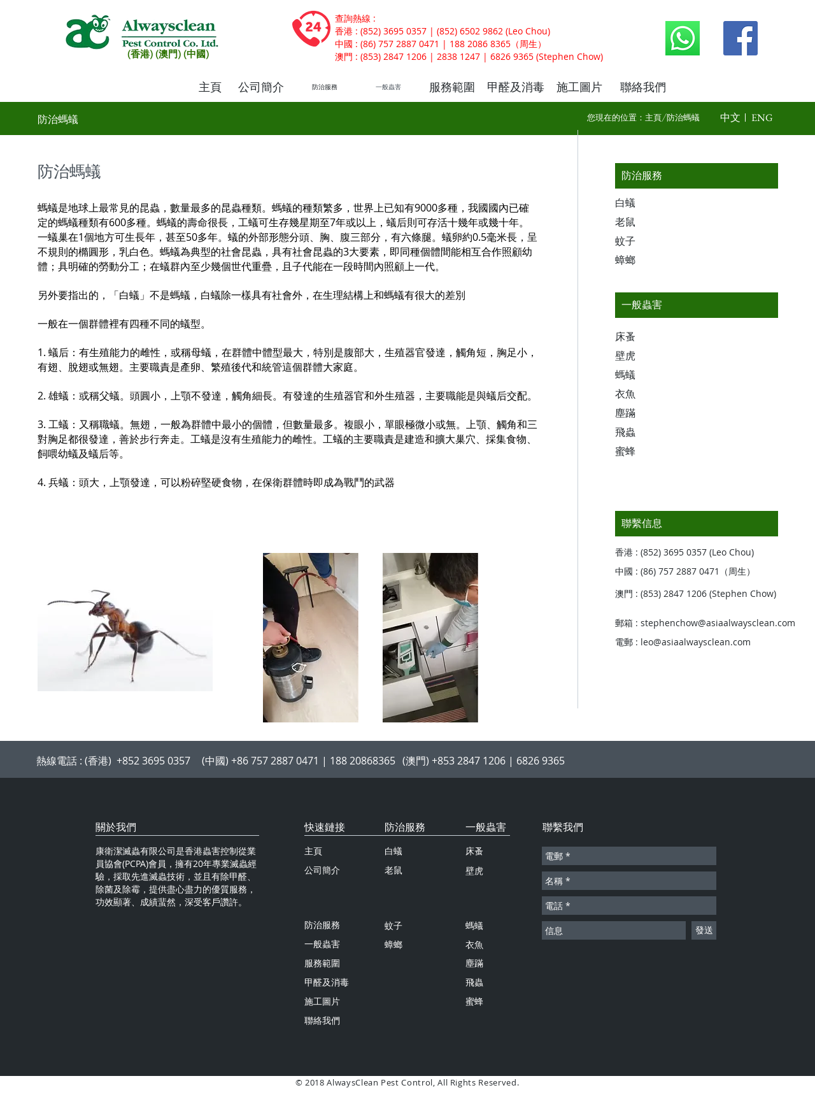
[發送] (703, 930)
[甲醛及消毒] (516, 87)
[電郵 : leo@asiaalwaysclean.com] (692, 642)
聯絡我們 (322, 1020)
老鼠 (393, 870)
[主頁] (210, 87)
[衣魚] (637, 394)
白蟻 (393, 851)
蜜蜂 (474, 1001)
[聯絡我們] (643, 87)
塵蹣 (474, 963)
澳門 (344, 56)
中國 (344, 44)
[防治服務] (325, 87)
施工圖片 (322, 1001)
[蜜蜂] (637, 451)
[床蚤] (637, 337)
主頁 (653, 117)
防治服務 (405, 827)
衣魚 (474, 944)
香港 (344, 31)
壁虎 (474, 870)
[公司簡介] (261, 87)
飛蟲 (474, 982)
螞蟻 (474, 925)
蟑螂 (393, 944)
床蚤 (474, 851)
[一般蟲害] (388, 87)
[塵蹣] (637, 413)
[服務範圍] (452, 87)
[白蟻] (637, 203)
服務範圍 (322, 963)
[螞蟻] (637, 375)
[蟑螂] (637, 260)
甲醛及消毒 (326, 982)
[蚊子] (637, 241)
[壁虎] (637, 356)
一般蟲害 (485, 827)
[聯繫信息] (696, 523)
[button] (730, 117)
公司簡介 (322, 870)
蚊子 (393, 925)
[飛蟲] (637, 432)
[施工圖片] (579, 87)
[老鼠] (637, 222)
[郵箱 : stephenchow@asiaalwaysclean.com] (710, 623)
